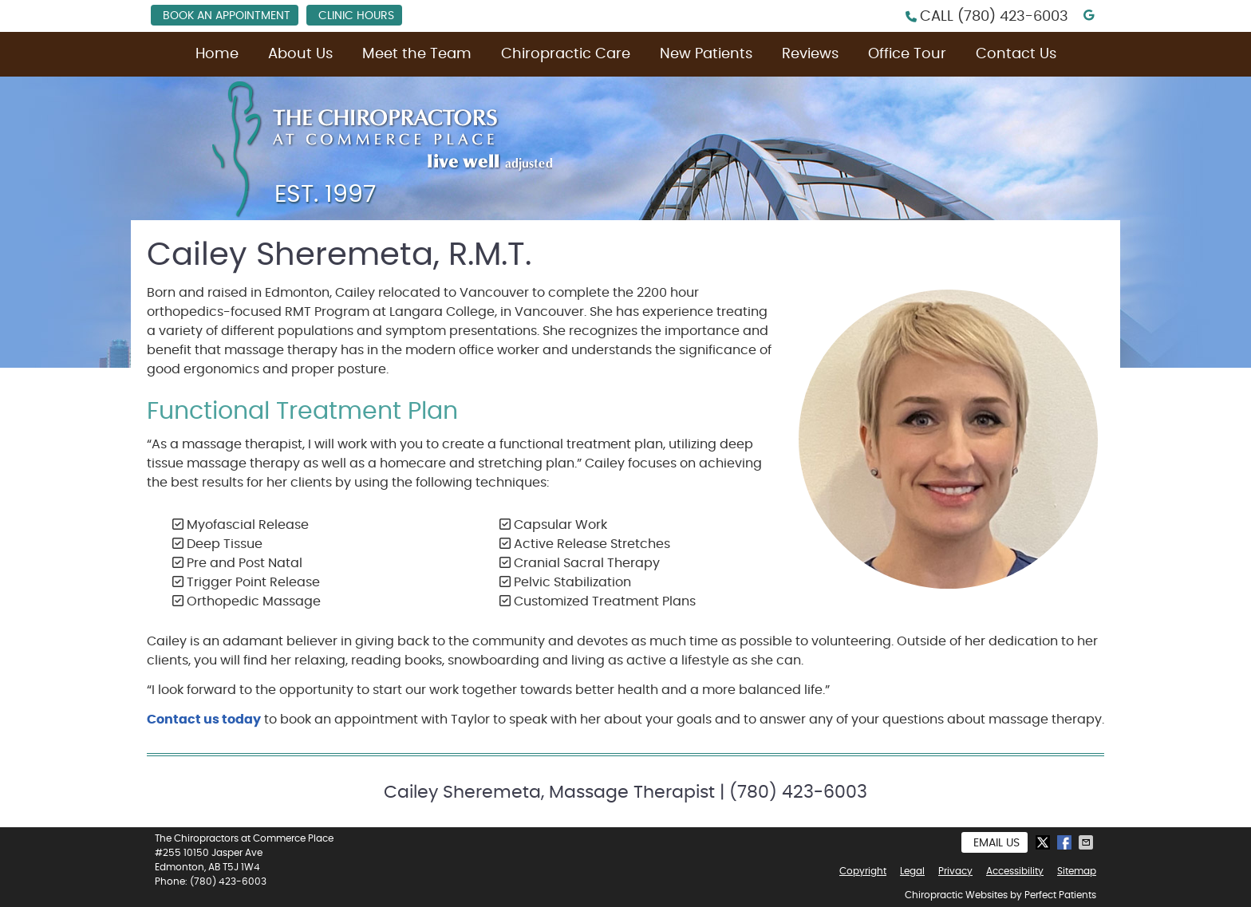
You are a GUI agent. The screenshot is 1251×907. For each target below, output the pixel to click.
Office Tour (907, 54)
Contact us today (204, 719)
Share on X (1044, 842)
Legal (912, 871)
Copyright (862, 871)
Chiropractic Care (565, 54)
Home (217, 54)
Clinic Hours (356, 16)
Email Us (996, 843)
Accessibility (1015, 871)
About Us (300, 54)
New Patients (706, 54)
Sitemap (1076, 871)
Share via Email (1087, 842)
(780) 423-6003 (1012, 17)
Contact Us (1016, 54)
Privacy (955, 871)
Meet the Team (417, 54)
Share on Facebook (1066, 842)
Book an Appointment (226, 16)
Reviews (810, 54)
